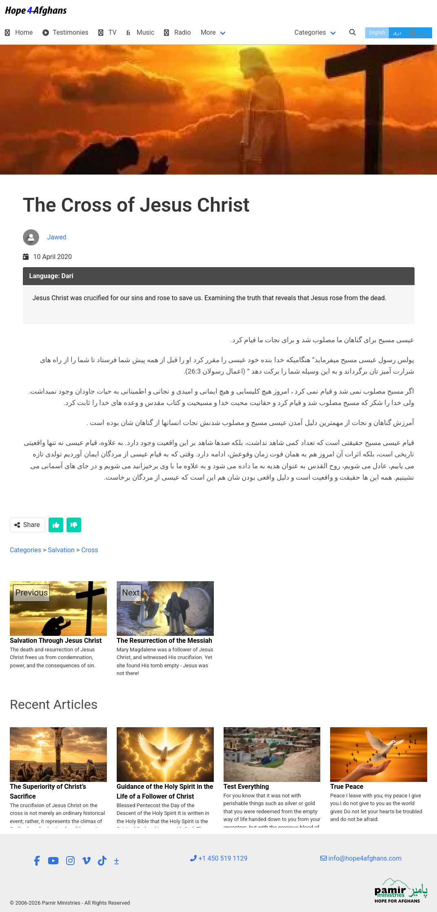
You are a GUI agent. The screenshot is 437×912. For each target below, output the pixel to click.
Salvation (61, 550)
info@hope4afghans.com (361, 858)
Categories (310, 32)
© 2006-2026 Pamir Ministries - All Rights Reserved (70, 903)
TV (107, 32)
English (377, 32)
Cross (89, 550)
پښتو (418, 32)
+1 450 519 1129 (219, 858)
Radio (177, 32)
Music (140, 32)
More (208, 32)
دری (397, 32)
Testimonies (65, 32)
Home (19, 32)
